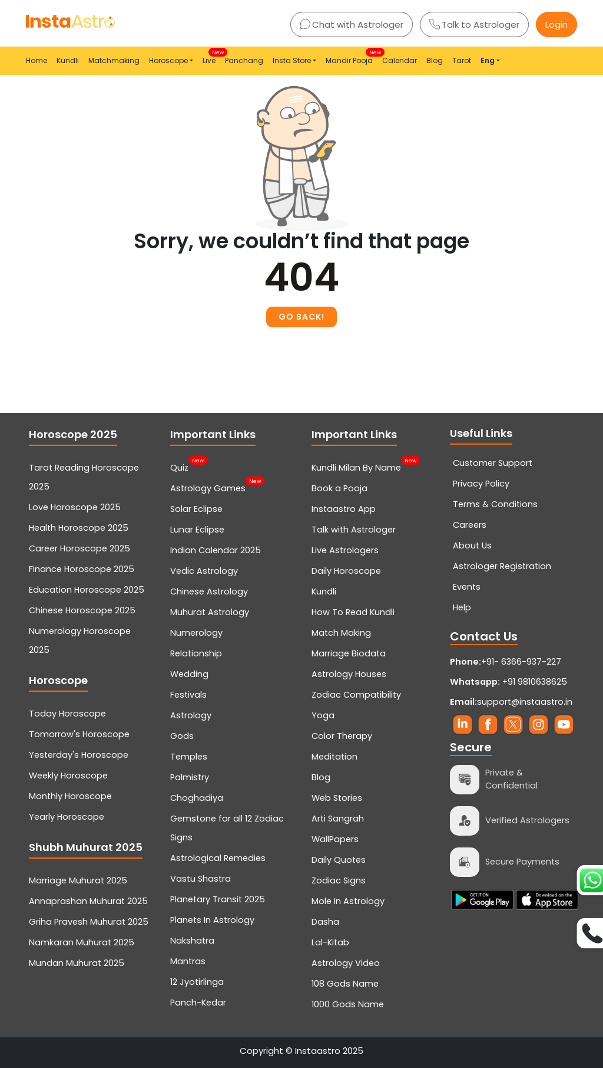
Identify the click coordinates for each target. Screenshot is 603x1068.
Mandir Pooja (351, 56)
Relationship (196, 653)
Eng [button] (488, 60)
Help (462, 607)
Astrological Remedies (218, 858)
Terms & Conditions (495, 504)
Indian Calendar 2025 (215, 550)
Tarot (461, 60)
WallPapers (335, 839)
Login (556, 24)
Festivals (188, 695)
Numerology (196, 633)
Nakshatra (192, 941)
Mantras (188, 961)
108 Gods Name (345, 984)
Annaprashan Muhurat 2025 (88, 901)
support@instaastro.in (524, 702)
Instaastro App (344, 509)
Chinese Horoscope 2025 (82, 610)
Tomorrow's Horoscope (79, 734)
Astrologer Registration (502, 566)
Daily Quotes (339, 860)
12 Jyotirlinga (197, 982)
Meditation (334, 757)
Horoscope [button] (168, 60)
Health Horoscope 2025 (78, 528)
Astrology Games (208, 487)
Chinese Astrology (209, 591)
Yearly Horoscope (66, 817)
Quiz (179, 466)
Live (211, 56)
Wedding (189, 674)
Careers (469, 525)
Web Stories (337, 798)
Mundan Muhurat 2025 (76, 963)
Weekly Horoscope (68, 775)
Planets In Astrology (212, 920)
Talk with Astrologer (354, 529)
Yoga (323, 715)
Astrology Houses (349, 674)
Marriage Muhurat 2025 (78, 880)
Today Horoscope (67, 713)
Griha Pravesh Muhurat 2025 (88, 922)
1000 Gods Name (348, 1004)
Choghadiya (196, 798)
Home (36, 60)
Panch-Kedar (198, 1002)
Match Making (341, 633)
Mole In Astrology (348, 901)
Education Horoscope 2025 (86, 590)
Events (467, 587)
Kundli (68, 60)
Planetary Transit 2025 (217, 899)
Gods (182, 736)
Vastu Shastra (200, 879)
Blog (434, 60)
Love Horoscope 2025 (75, 507)
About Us (472, 545)
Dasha (325, 922)
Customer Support (492, 463)
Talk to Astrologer (474, 24)
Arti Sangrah (338, 818)
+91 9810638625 (508, 682)
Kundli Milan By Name (356, 466)
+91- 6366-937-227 (521, 662)
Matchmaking (114, 60)
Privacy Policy (481, 483)
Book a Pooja (339, 488)
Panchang (244, 60)
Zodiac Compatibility (356, 695)
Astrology (190, 715)
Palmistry (189, 777)
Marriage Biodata (349, 653)
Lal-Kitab (330, 942)
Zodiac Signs (339, 880)
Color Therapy (342, 736)
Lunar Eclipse (197, 529)
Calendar (399, 60)
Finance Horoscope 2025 (81, 569)
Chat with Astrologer (351, 24)
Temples (188, 757)
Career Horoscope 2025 (79, 548)
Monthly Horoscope (70, 796)
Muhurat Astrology (209, 612)
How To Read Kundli (353, 612)
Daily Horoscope (346, 571)
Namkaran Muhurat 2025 (81, 942)
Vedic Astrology (204, 571)
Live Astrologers (345, 550)
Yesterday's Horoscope (78, 755)
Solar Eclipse (196, 509)
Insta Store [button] (292, 60)
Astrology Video (346, 963)
